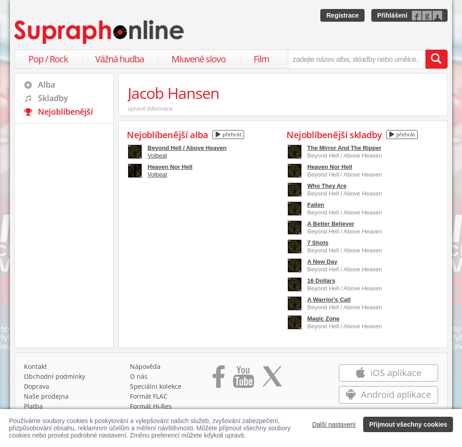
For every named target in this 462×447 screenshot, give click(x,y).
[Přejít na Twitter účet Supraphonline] (272, 380)
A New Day (322, 261)
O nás (139, 376)
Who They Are (326, 185)
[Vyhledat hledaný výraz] (436, 59)
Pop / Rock (48, 59)
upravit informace (150, 108)
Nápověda (145, 366)
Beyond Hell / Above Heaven (187, 147)
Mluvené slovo (198, 59)
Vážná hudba (119, 59)
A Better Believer (330, 223)
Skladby (53, 98)
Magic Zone (323, 318)
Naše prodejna (46, 396)
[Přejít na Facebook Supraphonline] (219, 380)
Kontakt (35, 366)
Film (261, 59)
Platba (33, 406)
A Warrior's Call (329, 299)
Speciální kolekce (155, 386)
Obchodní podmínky (54, 376)
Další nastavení (334, 424)
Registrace (342, 15)
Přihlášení (392, 15)
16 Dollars (321, 280)
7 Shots (317, 242)
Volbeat (157, 155)
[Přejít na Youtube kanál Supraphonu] (243, 380)
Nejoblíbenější (65, 111)
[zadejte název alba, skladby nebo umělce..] (356, 59)
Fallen (315, 204)
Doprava (36, 386)
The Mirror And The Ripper (344, 147)
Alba (46, 84)
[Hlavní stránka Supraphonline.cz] (100, 32)
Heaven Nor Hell (170, 166)
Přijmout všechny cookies (408, 424)
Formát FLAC (148, 396)
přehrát (228, 134)
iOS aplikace (388, 373)
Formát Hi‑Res (151, 406)
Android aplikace (388, 394)
